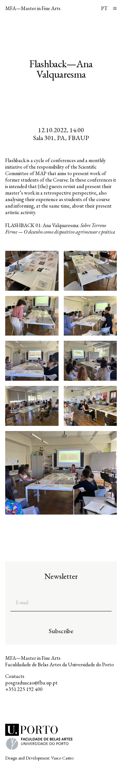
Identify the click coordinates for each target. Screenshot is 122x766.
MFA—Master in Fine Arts (33, 8)
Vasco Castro (62, 758)
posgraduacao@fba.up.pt (31, 682)
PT (104, 8)
